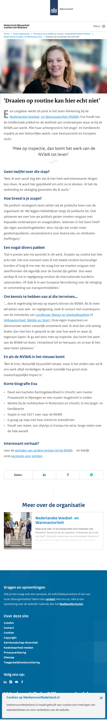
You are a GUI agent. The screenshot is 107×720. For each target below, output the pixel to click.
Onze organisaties (21, 33)
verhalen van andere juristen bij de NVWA (44, 450)
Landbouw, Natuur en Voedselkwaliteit (62, 315)
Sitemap (9, 657)
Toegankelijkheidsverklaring (22, 662)
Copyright (10, 637)
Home (7, 33)
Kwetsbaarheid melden (18, 647)
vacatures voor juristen (26, 456)
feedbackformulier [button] (71, 604)
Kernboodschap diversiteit (21, 642)
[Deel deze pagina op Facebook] (68, 474)
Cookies (9, 632)
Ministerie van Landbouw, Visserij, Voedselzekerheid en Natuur (62, 33)
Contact (9, 628)
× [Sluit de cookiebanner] (101, 697)
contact (50, 599)
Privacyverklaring (15, 652)
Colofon (9, 623)
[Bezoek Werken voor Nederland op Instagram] (11, 681)
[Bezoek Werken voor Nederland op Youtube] (16, 681)
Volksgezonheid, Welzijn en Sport (27, 320)
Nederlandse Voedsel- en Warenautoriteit (23, 36)
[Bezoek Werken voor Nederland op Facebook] (22, 681)
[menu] (99, 26)
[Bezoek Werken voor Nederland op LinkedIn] (5, 681)
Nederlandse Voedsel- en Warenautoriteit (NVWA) (44, 117)
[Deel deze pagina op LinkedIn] (44, 474)
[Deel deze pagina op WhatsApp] (91, 474)
